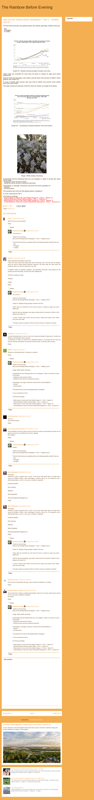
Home (32, 713)
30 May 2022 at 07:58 (32, 444)
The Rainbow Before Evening (27, 7)
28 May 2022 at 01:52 (19, 258)
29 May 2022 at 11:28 (32, 231)
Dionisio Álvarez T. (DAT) (15, 590)
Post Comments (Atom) (35, 720)
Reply (9, 223)
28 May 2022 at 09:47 (19, 349)
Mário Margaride (13, 472)
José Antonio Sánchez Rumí (16, 429)
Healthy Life (11, 208)
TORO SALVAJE (13, 416)
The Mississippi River (17, 787)
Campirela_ (11, 333)
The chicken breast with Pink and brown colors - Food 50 (27, 769)
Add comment (8, 659)
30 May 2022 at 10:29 (32, 606)
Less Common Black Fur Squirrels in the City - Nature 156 (27, 778)
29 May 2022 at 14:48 (32, 292)
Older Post (57, 713)
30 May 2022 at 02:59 (29, 590)
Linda (9, 218)
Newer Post (7, 713)
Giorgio (10, 258)
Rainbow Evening (18, 231)
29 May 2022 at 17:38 (32, 362)
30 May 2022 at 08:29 (32, 541)
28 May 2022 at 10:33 (24, 416)
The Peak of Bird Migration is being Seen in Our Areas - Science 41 (26, 724)
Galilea (10, 349)
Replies (12, 227)
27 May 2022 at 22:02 (18, 218)
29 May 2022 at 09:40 (24, 579)
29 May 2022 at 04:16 (24, 472)
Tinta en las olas (13, 579)
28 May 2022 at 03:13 (21, 333)
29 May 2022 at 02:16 (31, 429)
